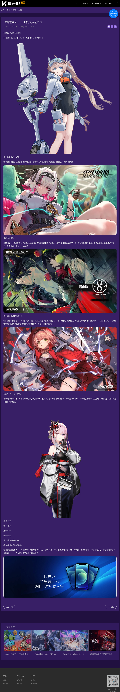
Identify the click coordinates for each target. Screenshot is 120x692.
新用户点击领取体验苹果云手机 (113, 14)
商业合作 (95, 3)
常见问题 (5, 683)
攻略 (14, 10)
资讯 (8, 10)
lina (7, 27)
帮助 (84, 3)
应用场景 (19, 680)
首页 (77, 3)
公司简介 (108, 3)
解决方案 (19, 683)
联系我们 (34, 683)
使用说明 (5, 680)
